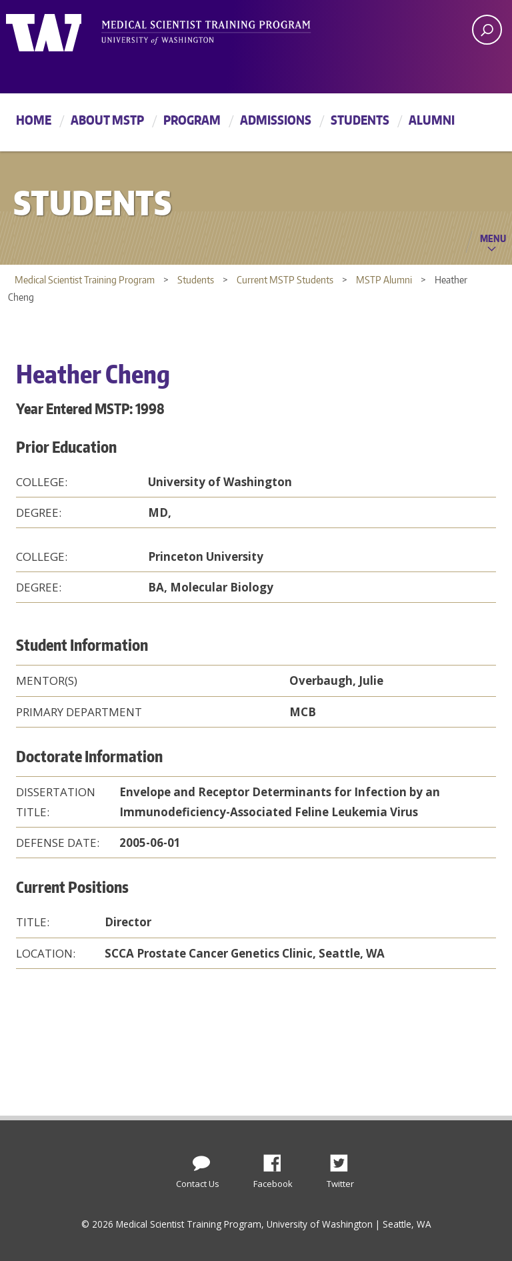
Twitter (344, 1159)
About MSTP (107, 119)
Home (33, 119)
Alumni (432, 119)
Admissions (275, 119)
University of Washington (60, 30)
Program (192, 119)
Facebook (277, 1159)
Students (360, 119)
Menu (493, 238)
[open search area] (487, 30)
